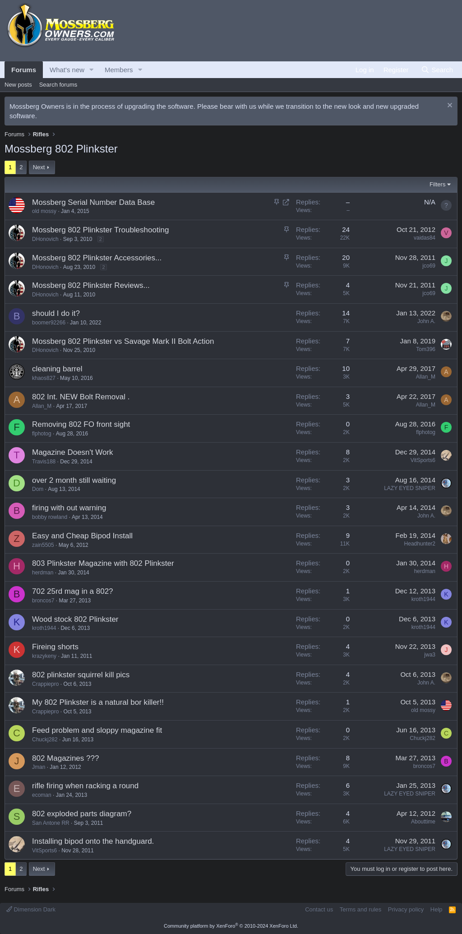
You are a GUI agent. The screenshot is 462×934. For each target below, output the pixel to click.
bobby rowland (49, 517)
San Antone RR (50, 823)
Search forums (58, 84)
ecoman (41, 795)
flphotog (41, 433)
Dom (37, 489)
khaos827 (43, 378)
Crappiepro (45, 684)
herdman (42, 572)
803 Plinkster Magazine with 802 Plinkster (103, 563)
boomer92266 (48, 322)
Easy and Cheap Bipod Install (82, 536)
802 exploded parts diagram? (81, 813)
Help (436, 909)
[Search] (436, 69)
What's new (67, 70)
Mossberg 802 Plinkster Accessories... (97, 258)
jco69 (428, 266)
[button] (91, 69)
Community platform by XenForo (231, 926)
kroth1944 (423, 599)
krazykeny (44, 656)
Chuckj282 (45, 739)
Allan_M (425, 377)
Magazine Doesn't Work (72, 452)
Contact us (319, 909)
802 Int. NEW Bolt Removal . (80, 397)
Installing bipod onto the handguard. (93, 841)
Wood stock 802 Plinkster (75, 619)
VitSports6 (423, 460)
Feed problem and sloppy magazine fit (97, 730)
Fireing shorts (55, 647)
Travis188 (43, 461)
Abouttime (423, 821)
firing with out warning (69, 508)
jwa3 (429, 655)
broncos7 (43, 600)
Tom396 (425, 349)
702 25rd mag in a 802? (72, 591)
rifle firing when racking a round (85, 785)
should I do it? (56, 313)
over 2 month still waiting (74, 480)
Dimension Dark (30, 909)
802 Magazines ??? (65, 758)
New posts (18, 84)
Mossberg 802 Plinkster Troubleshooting (100, 230)
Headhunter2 (419, 544)
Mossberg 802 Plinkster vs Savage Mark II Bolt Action (123, 341)
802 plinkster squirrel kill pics (80, 674)
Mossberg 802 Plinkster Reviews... (91, 285)
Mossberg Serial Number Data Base (93, 202)
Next (39, 167)
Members (119, 70)
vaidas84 (424, 238)
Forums (23, 70)
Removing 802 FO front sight (81, 424)
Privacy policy (406, 909)
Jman (38, 767)
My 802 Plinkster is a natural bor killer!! (98, 702)
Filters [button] (437, 184)
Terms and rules (360, 909)
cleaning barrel (57, 369)
